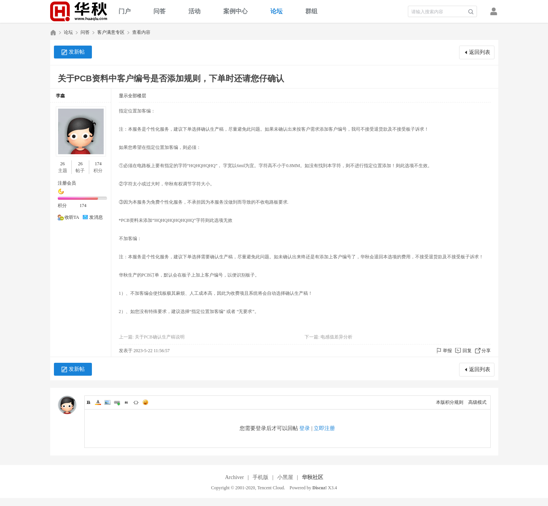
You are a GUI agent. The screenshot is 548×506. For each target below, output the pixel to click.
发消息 (96, 217)
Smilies (145, 402)
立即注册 (324, 428)
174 (98, 163)
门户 (124, 11)
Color (98, 402)
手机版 (260, 477)
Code (136, 402)
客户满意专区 (111, 32)
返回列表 (479, 52)
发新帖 (77, 52)
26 (62, 163)
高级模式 (477, 402)
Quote (126, 402)
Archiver (234, 477)
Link (117, 402)
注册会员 (67, 183)
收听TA (72, 217)
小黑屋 (285, 477)
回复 (467, 350)
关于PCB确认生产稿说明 (160, 337)
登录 (304, 428)
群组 (311, 11)
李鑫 (60, 95)
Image (107, 402)
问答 (159, 11)
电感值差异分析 (336, 337)
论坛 (276, 11)
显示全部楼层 (132, 95)
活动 (194, 11)
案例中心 (235, 11)
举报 (447, 350)
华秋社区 (53, 32)
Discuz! (320, 487)
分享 (486, 350)
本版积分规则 (449, 402)
